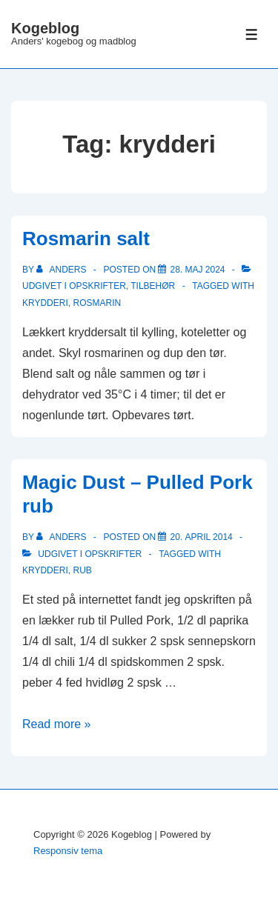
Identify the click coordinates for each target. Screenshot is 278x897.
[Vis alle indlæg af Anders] (62, 269)
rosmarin (97, 303)
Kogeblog (45, 28)
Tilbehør (152, 286)
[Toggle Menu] (252, 34)
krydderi (45, 303)
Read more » (56, 724)
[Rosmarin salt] (197, 269)
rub (82, 570)
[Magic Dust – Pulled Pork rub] (201, 537)
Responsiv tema (67, 850)
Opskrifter (97, 286)
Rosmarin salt (86, 238)
